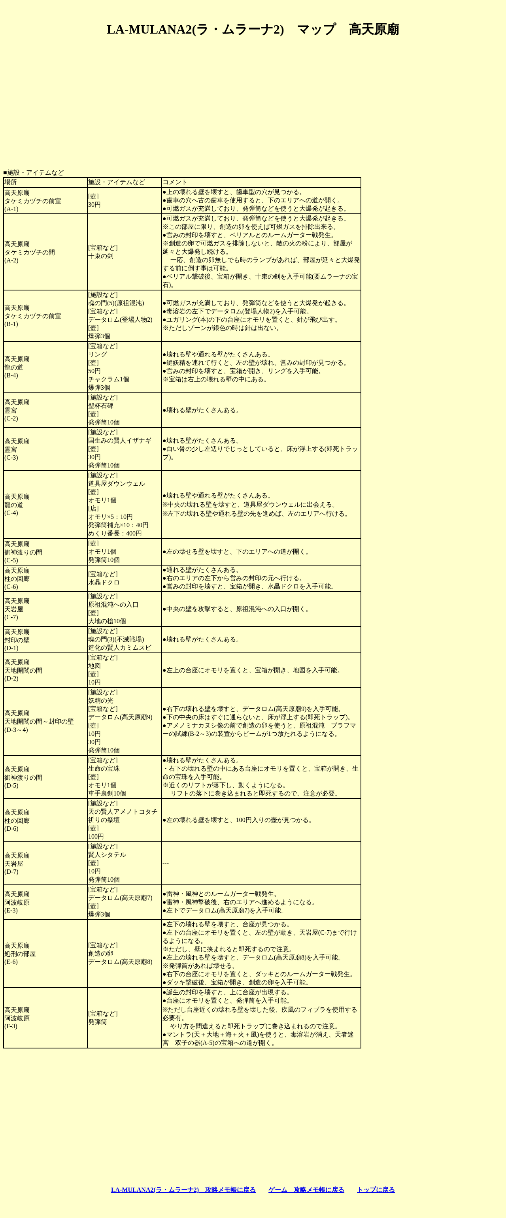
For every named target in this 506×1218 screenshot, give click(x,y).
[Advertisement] (253, 100)
